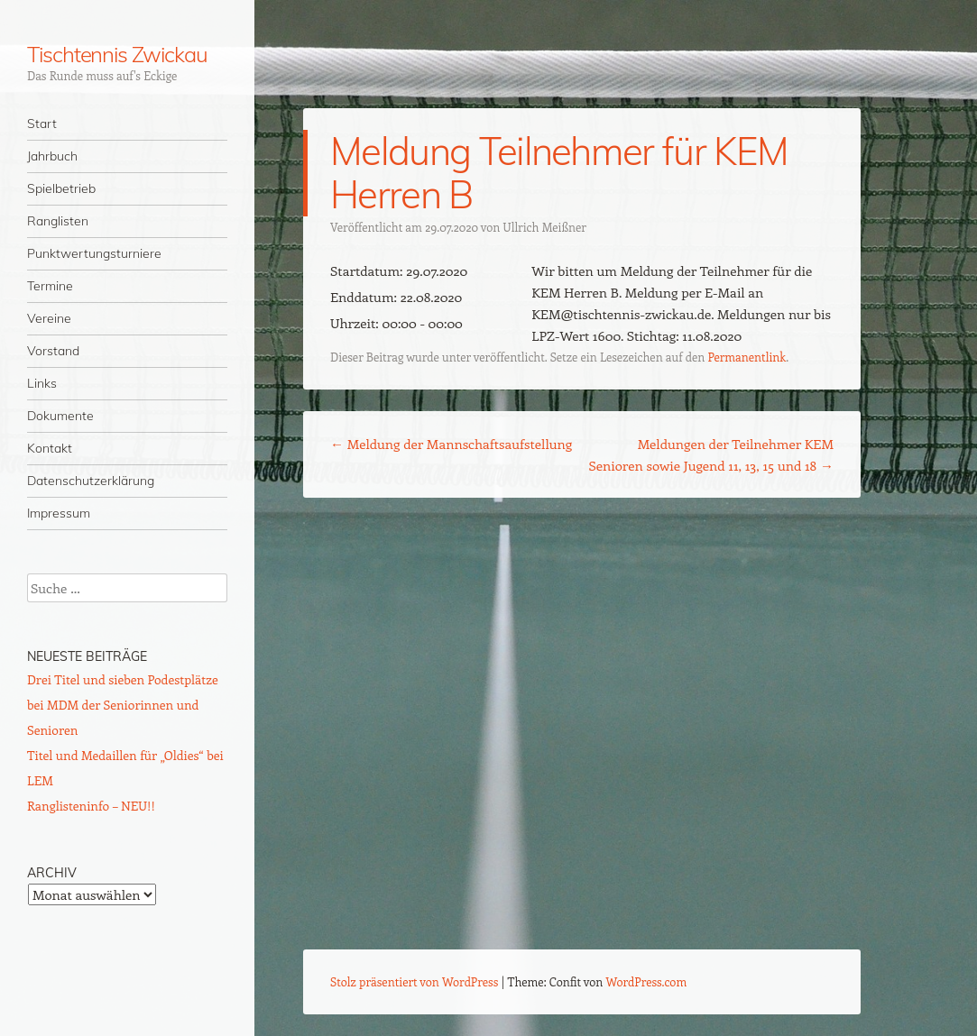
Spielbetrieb (61, 188)
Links (42, 383)
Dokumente (60, 416)
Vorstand (53, 351)
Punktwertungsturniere (94, 253)
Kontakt (49, 448)
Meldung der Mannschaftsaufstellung (451, 444)
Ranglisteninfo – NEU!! (91, 805)
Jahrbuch (52, 156)
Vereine (49, 318)
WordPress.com (646, 981)
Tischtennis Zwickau (117, 54)
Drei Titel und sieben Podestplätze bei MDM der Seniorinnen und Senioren (122, 704)
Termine (50, 286)
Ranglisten (57, 221)
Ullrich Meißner (544, 226)
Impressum (58, 513)
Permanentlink (746, 356)
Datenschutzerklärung (90, 480)
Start (42, 123)
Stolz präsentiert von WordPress (414, 981)
